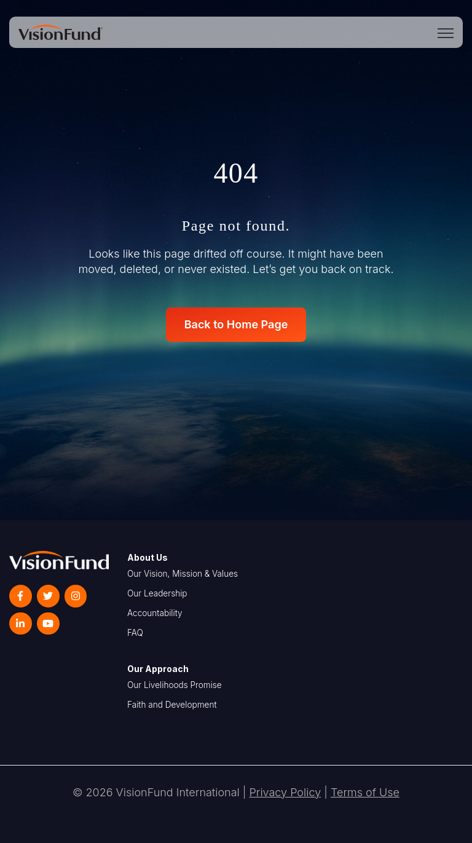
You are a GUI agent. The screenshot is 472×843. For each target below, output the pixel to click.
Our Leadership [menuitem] (157, 593)
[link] (60, 31)
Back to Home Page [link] (236, 324)
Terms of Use (365, 792)
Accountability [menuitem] (155, 613)
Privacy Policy (285, 792)
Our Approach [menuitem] (158, 668)
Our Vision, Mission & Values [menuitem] (182, 574)
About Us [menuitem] (147, 557)
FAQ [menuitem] (135, 633)
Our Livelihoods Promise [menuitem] (174, 685)
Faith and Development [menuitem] (171, 705)
